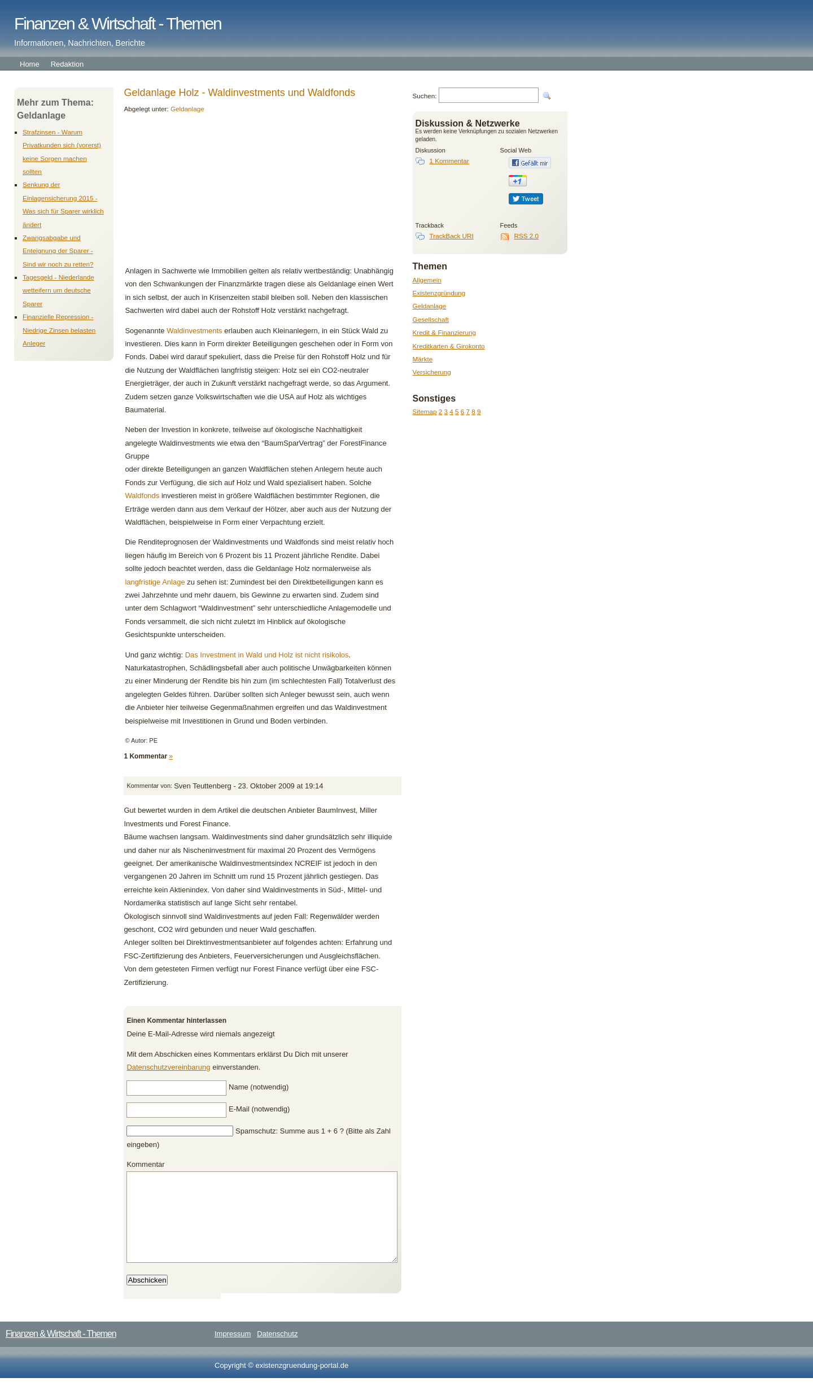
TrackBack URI (452, 235)
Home (30, 64)
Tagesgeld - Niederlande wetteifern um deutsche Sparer (58, 290)
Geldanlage (430, 305)
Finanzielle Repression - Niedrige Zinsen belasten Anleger (59, 330)
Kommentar (145, 1164)
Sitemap (425, 411)
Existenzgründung (439, 293)
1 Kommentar (449, 160)
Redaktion (67, 64)
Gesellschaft (431, 319)
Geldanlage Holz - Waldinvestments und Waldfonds (239, 92)
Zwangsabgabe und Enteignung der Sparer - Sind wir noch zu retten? (58, 251)
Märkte (423, 359)
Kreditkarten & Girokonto (449, 346)
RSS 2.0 (526, 235)
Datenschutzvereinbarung (168, 1067)
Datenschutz (277, 1350)
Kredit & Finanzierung (444, 332)
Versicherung (432, 372)
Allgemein (427, 280)
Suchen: (425, 95)
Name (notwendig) (259, 1087)
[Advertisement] (202, 193)
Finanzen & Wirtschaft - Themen (117, 23)
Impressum (233, 1350)
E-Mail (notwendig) (259, 1109)
